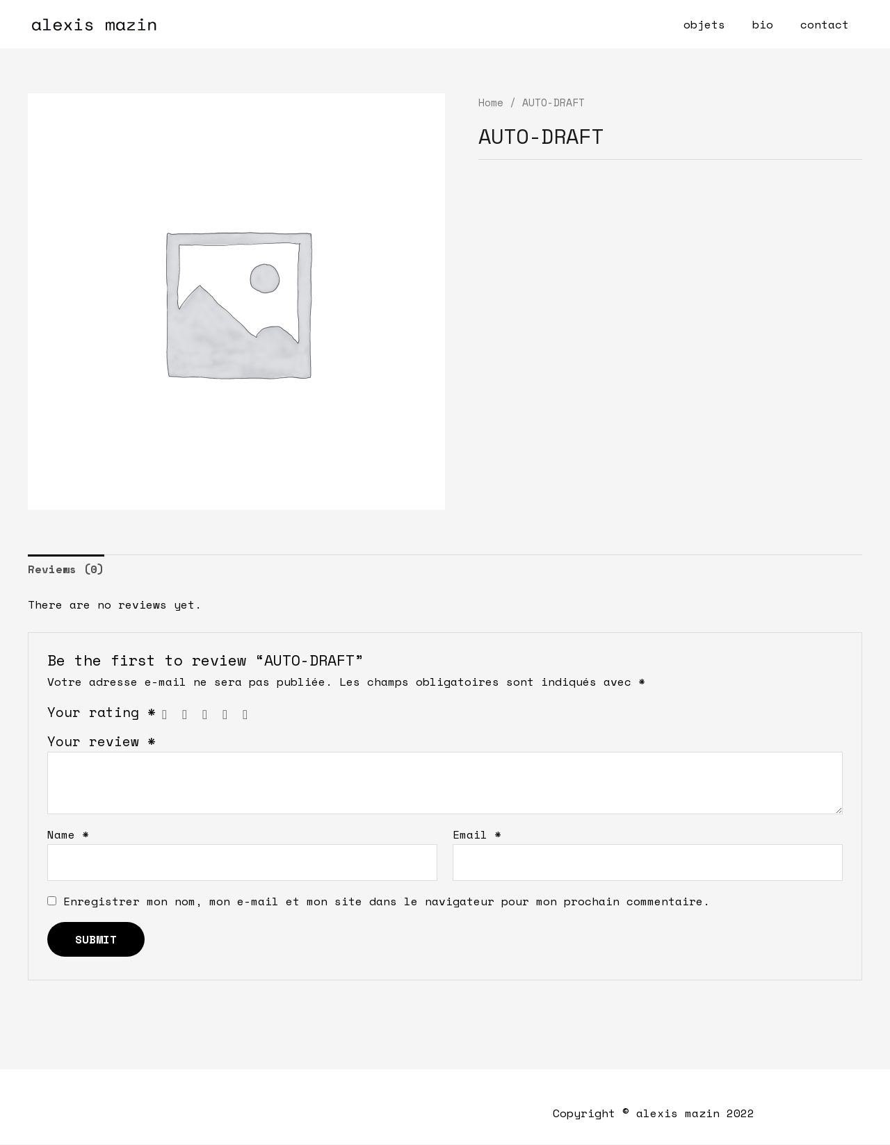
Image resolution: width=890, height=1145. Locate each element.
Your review (101, 741)
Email (477, 835)
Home (490, 102)
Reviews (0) (66, 569)
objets (716, 24)
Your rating (101, 711)
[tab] (66, 569)
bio (769, 24)
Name (68, 835)
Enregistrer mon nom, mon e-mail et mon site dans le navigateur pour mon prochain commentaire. (386, 901)
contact (826, 24)
